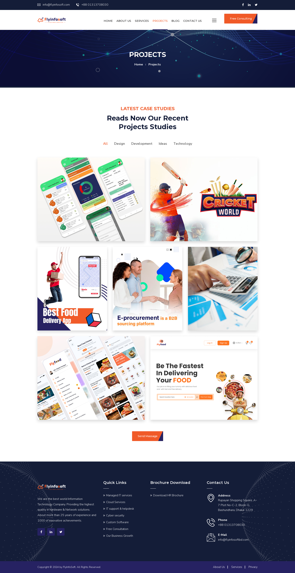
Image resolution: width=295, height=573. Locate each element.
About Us (123, 21)
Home (108, 21)
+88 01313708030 (92, 5)
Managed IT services (119, 495)
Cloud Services (115, 502)
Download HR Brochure (168, 495)
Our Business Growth (119, 536)
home (138, 64)
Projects (160, 21)
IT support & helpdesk (120, 509)
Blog (175, 21)
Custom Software (117, 522)
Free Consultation (117, 529)
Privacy (253, 567)
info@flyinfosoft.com (53, 5)
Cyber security (115, 515)
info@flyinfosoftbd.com (233, 540)
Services (142, 21)
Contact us (192, 21)
